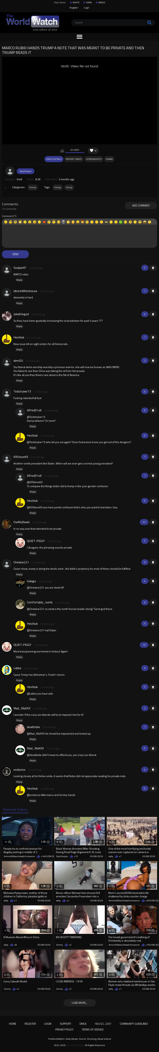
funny (69, 187)
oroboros (19, 769)
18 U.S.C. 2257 (103, 1024)
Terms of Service (93, 1029)
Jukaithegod (21, 314)
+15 (76, 856)
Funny (32, 187)
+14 (43, 856)
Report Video (74, 159)
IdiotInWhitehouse (25, 291)
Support (65, 1024)
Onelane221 (21, 562)
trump (57, 187)
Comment (7, 216)
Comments (10, 204)
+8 (15, 944)
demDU (18, 360)
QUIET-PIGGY (36, 541)
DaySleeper (26, 171)
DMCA (83, 1024)
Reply (19, 280)
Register (74, 7)
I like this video (62, 151)
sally (111, 856)
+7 (147, 944)
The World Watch (75, 1045)
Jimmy (59, 944)
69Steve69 (20, 456)
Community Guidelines (134, 1024)
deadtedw (33, 727)
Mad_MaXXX (21, 708)
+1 (153, 268)
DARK (89, 2)
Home (12, 1024)
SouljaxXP (19, 267)
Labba (17, 668)
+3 (70, 944)
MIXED (101, 2)
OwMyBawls (21, 522)
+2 (67, 900)
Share (109, 159)
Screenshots (94, 159)
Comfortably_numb (39, 602)
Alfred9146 (34, 410)
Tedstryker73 (22, 391)
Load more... (79, 1003)
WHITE (76, 2)
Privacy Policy (64, 1029)
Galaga (31, 581)
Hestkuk (18, 337)
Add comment (141, 205)
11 (8, 842)
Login (86, 7)
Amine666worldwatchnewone (19, 856)
